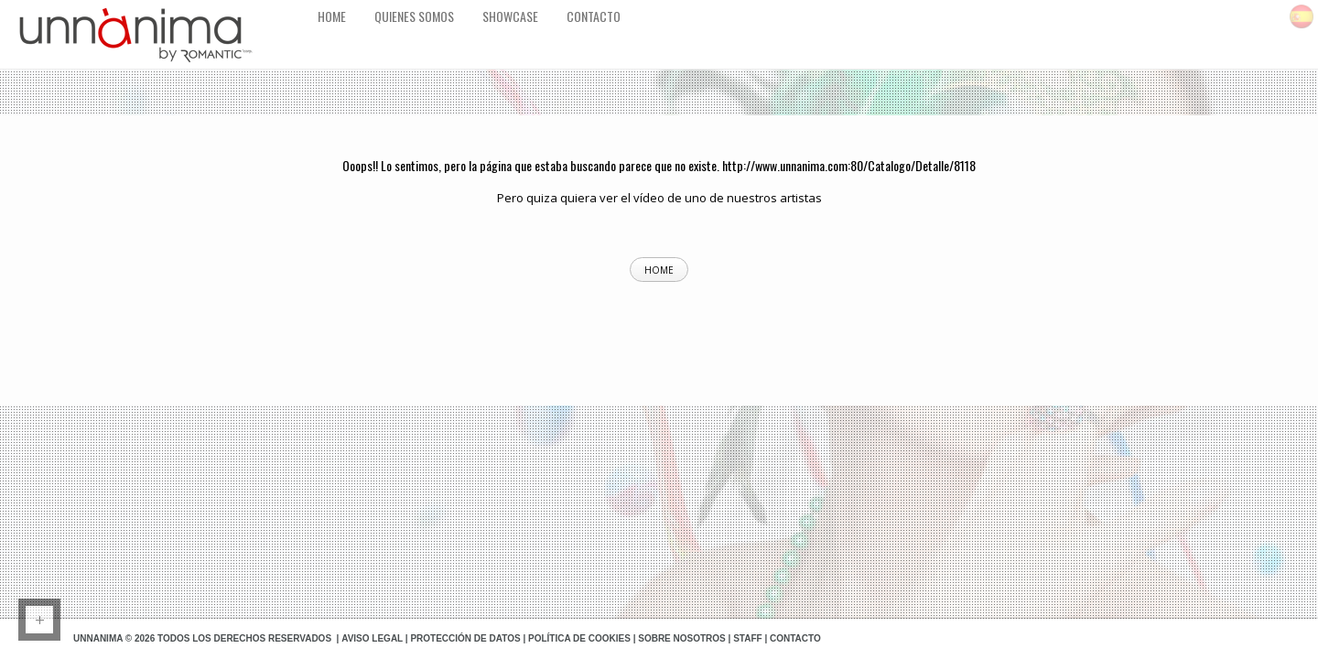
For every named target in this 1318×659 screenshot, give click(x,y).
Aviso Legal (372, 638)
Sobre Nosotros (682, 638)
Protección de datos (465, 638)
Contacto (795, 638)
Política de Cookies (579, 638)
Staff (747, 638)
